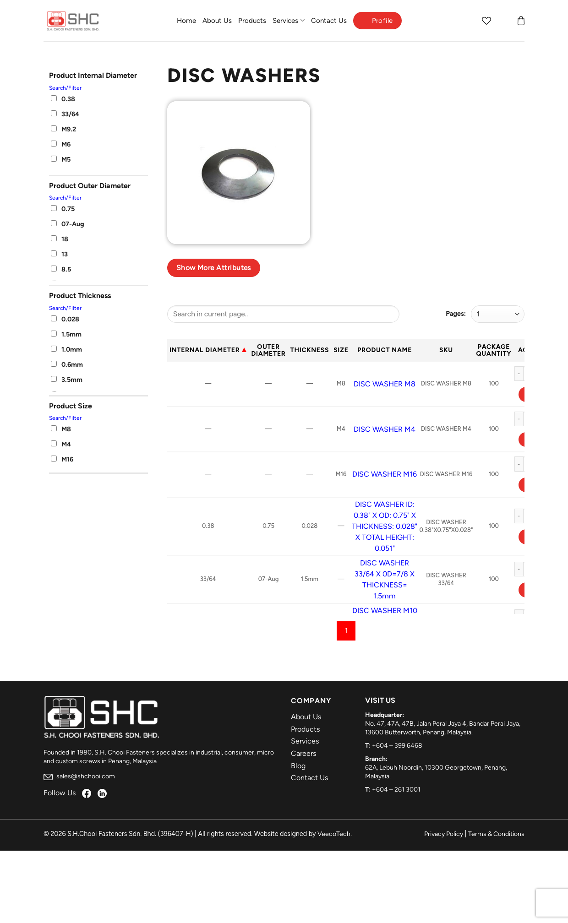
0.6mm (67, 364)
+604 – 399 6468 (397, 745)
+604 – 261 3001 (396, 789)
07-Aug (67, 224)
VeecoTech (333, 834)
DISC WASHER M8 (384, 384)
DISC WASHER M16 (384, 474)
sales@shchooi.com (79, 776)
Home (186, 20)
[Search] (468, 20)
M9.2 (63, 129)
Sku (446, 350)
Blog (298, 765)
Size (340, 350)
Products (252, 20)
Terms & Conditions (496, 834)
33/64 (65, 114)
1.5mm (66, 334)
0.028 (65, 319)
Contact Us (329, 20)
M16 (62, 459)
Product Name (384, 350)
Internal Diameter (204, 350)
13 (59, 254)
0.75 (63, 209)
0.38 (63, 99)
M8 (61, 429)
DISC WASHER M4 (384, 429)
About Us (217, 20)
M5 (61, 159)
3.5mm (66, 379)
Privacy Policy (443, 834)
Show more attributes (213, 267)
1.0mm (66, 349)
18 (59, 239)
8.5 (61, 269)
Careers (303, 753)
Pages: (456, 313)
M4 (61, 444)
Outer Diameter (268, 350)
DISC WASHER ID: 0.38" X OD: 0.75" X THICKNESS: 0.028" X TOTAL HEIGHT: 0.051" (384, 526)
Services (288, 20)
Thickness (309, 350)
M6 (61, 144)
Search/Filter (65, 88)
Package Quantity (493, 350)
